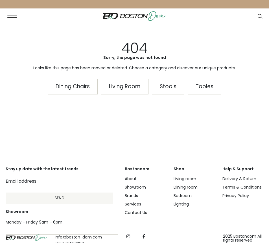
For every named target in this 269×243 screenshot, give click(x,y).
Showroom (135, 187)
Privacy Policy (235, 195)
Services (133, 204)
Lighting (181, 204)
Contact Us (136, 212)
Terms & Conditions (242, 187)
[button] (12, 16)
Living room (185, 179)
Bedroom (183, 195)
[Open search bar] (260, 16)
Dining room (186, 187)
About (131, 179)
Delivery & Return (239, 179)
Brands (131, 195)
